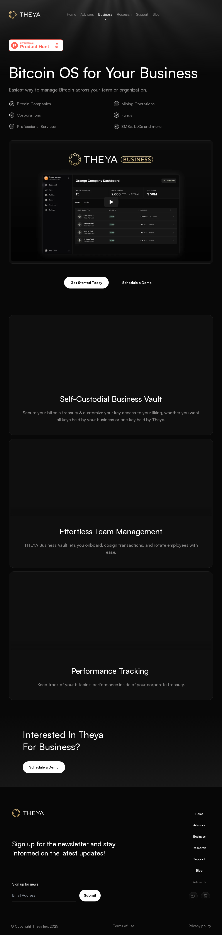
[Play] (111, 202)
